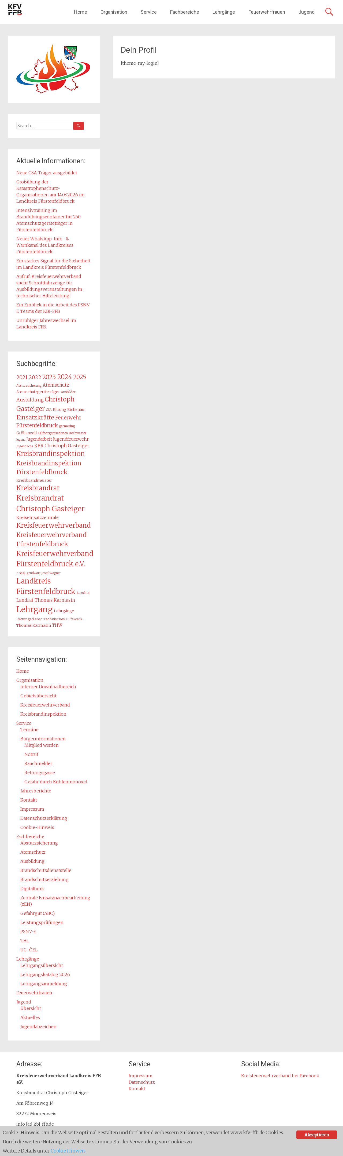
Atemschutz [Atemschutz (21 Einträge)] (56, 385)
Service (149, 12)
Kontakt (28, 800)
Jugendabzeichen (38, 1026)
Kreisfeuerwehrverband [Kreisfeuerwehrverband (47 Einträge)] (53, 525)
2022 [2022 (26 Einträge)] (35, 377)
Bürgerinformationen (43, 738)
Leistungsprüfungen (42, 922)
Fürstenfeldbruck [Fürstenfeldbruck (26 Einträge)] (37, 425)
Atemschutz (33, 852)
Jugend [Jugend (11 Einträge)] (20, 439)
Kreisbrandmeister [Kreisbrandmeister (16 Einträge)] (34, 480)
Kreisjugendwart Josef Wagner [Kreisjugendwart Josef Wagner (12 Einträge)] (38, 573)
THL (24, 940)
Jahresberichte (35, 790)
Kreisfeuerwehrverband (45, 705)
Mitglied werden (41, 745)
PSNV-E (28, 931)
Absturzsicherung (39, 843)
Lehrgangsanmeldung (43, 983)
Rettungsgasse (39, 772)
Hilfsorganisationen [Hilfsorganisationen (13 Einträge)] (53, 433)
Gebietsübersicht (38, 695)
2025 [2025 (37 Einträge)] (79, 377)
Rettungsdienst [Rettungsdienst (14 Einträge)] (29, 619)
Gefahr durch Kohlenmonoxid (55, 781)
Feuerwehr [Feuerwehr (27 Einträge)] (68, 417)
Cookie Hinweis (68, 1151)
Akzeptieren (316, 1134)
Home (80, 12)
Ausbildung (32, 861)
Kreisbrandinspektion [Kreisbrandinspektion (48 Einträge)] (50, 454)
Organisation (113, 12)
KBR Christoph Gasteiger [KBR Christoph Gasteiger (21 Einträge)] (61, 445)
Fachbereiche (184, 12)
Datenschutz (142, 1082)
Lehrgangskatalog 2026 (45, 974)
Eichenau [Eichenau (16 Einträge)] (75, 409)
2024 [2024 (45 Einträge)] (64, 377)
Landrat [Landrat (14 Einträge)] (83, 592)
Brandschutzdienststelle (45, 870)
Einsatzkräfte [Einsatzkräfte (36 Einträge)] (35, 417)
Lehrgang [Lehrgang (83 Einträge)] (34, 609)
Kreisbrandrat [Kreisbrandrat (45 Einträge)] (37, 488)
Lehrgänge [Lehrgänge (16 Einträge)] (64, 610)
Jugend (307, 12)
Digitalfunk (32, 888)
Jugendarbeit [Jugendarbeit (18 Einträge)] (39, 439)
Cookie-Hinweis (37, 827)
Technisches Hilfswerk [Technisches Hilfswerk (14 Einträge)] (63, 619)
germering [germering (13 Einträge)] (67, 426)
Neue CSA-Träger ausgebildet (46, 172)
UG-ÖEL (29, 949)
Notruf (31, 754)
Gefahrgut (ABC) (37, 913)
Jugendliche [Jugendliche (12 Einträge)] (24, 446)
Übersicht (30, 1008)
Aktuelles (30, 1017)
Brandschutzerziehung (44, 879)
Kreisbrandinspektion (43, 714)
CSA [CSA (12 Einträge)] (49, 410)
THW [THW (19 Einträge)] (57, 625)
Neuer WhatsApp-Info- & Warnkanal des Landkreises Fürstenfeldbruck (44, 245)
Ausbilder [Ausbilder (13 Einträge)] (68, 392)
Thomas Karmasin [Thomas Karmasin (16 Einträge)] (33, 625)
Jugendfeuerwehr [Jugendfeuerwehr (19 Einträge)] (71, 439)
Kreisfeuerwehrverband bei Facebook (280, 1075)
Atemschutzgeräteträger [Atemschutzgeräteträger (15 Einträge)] (38, 392)
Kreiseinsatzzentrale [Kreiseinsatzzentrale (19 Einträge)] (37, 517)
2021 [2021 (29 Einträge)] (22, 377)
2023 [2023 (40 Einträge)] (49, 377)
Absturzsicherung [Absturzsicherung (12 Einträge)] (29, 385)
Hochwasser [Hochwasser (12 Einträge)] (77, 433)
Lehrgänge (223, 12)
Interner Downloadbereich (48, 686)
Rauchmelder (38, 763)
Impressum (32, 809)
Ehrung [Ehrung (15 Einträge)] (59, 409)
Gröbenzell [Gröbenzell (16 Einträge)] (26, 432)
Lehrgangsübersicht (41, 965)
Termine (29, 729)
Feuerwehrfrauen (266, 12)
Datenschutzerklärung (43, 818)
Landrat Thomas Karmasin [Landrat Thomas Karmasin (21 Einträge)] (45, 600)
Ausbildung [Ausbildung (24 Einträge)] (30, 400)
